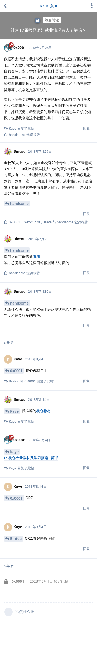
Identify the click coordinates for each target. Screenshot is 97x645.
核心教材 (43, 410)
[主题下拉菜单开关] (92, 6)
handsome (19, 203)
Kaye (14, 411)
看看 (36, 256)
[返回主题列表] (5, 6)
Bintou (16, 538)
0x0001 (16, 370)
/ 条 (48, 5)
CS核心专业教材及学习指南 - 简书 (31, 457)
